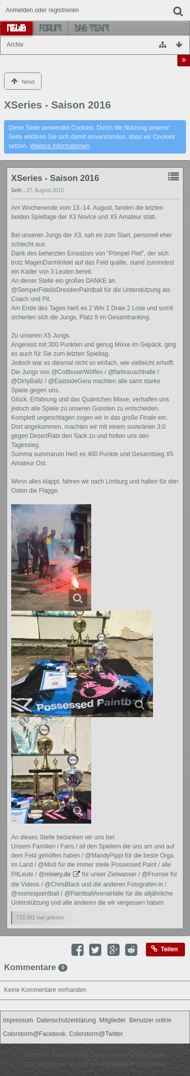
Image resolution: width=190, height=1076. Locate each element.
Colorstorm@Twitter (96, 1033)
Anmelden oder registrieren (42, 10)
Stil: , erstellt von (95, 1064)
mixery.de (57, 874)
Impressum (18, 1020)
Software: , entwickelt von (95, 1054)
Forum (50, 27)
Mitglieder (112, 1020)
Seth (17, 190)
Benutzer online (150, 1020)
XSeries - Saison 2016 (55, 178)
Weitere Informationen (60, 146)
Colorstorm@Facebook (34, 1033)
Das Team (92, 27)
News (16, 27)
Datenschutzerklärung (66, 1020)
